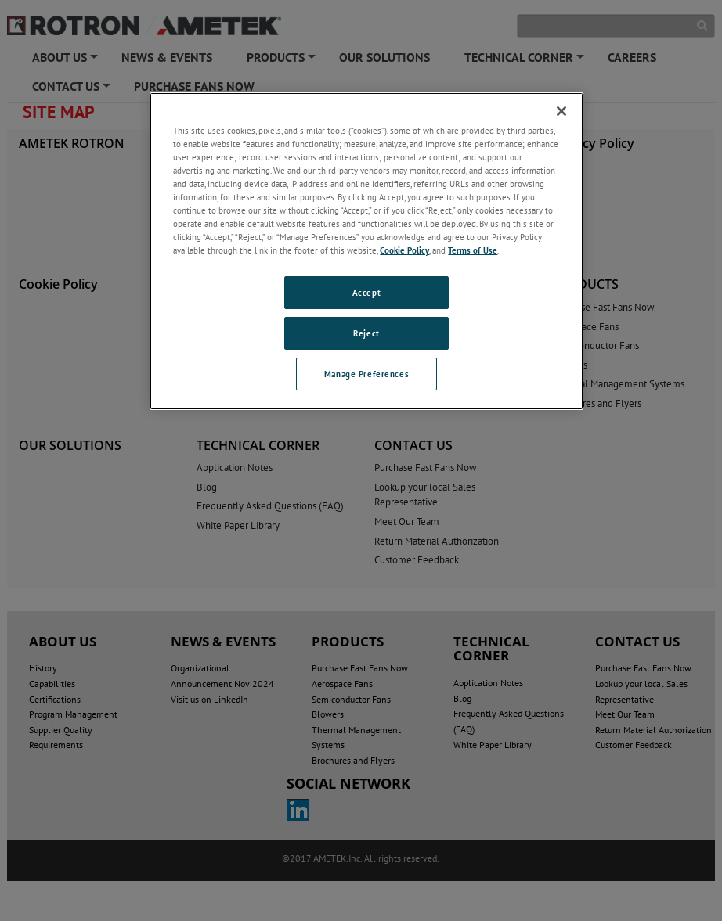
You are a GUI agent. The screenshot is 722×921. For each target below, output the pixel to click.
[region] (366, 251)
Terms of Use (472, 250)
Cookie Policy (404, 250)
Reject (366, 333)
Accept (366, 292)
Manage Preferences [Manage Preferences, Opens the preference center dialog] (366, 374)
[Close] (561, 111)
